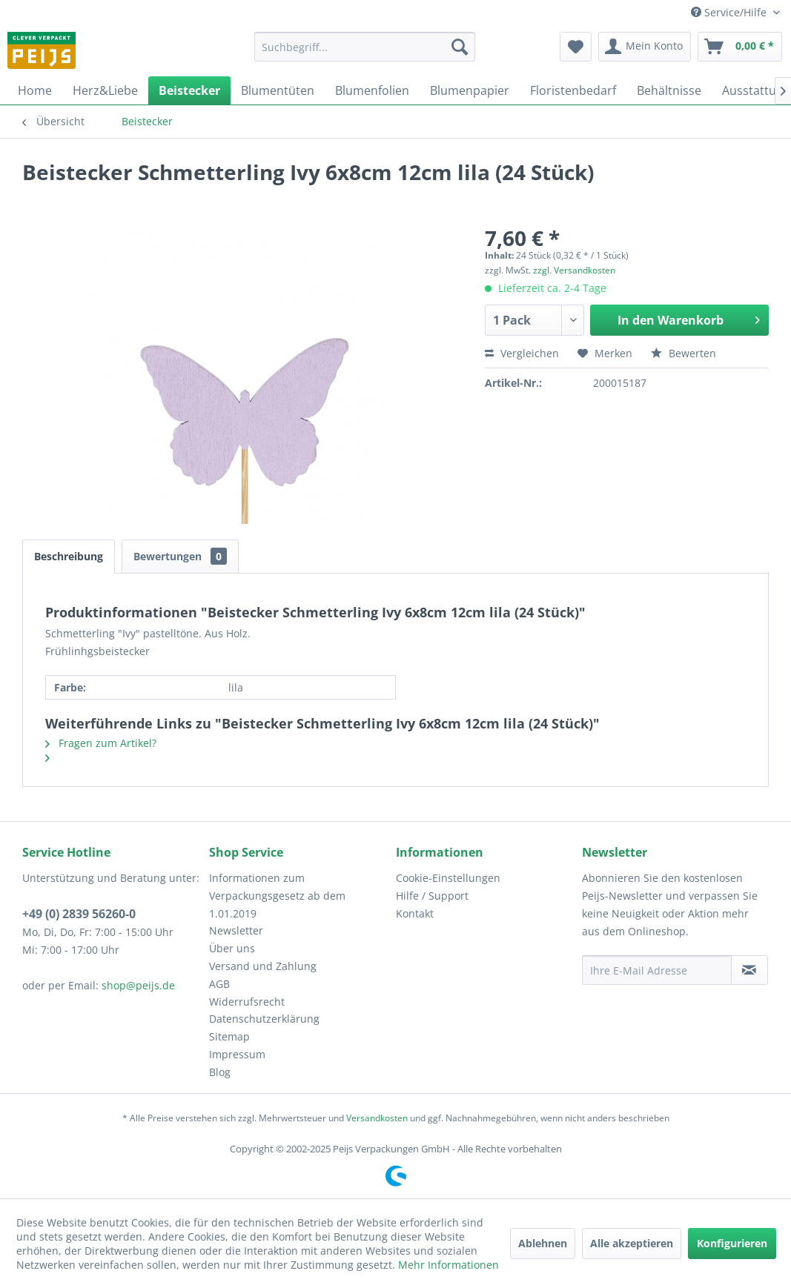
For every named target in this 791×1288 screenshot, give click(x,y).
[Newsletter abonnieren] (749, 970)
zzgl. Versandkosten (574, 270)
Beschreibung (68, 556)
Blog (220, 1072)
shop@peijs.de (138, 985)
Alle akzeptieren (631, 1243)
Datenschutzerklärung (264, 1019)
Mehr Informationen (448, 1265)
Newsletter (236, 930)
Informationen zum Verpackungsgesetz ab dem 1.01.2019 (277, 895)
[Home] (34, 90)
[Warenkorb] (740, 47)
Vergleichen (522, 353)
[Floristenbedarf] (573, 90)
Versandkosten (377, 1118)
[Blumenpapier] (470, 90)
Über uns (232, 948)
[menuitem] (365, 47)
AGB (219, 984)
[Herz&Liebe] (105, 90)
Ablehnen (542, 1243)
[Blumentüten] (278, 90)
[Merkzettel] (576, 47)
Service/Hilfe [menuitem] (730, 12)
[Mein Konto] (644, 47)
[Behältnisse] (669, 90)
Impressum (237, 1054)
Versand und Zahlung (263, 966)
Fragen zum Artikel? (100, 743)
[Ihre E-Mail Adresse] (656, 970)
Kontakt (415, 913)
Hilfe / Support (432, 896)
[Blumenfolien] (372, 90)
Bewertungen (180, 556)
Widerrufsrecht (247, 1002)
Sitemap (229, 1036)
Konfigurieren (732, 1243)
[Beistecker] (189, 90)
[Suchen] (459, 47)
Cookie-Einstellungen (448, 878)
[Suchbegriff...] (365, 47)
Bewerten (683, 353)
